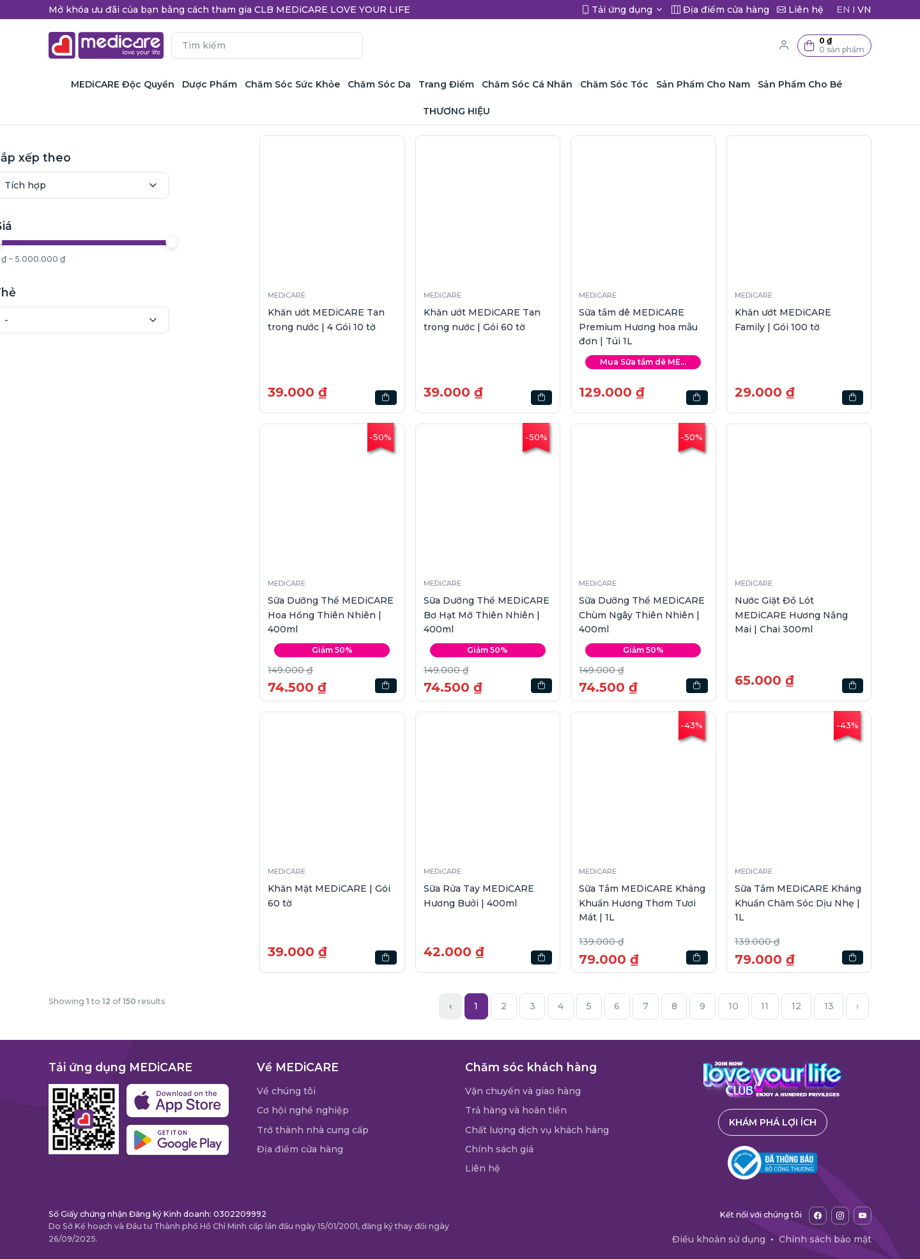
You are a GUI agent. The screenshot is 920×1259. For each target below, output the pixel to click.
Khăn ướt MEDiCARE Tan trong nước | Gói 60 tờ (482, 319)
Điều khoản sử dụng (718, 1239)
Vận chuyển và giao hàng (523, 1091)
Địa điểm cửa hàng (300, 1149)
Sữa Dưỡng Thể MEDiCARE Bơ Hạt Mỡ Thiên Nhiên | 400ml (486, 615)
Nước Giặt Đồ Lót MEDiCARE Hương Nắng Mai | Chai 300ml (791, 615)
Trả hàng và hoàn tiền (516, 1110)
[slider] (56, 242)
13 (829, 1006)
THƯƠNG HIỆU (456, 111)
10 (733, 1006)
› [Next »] (857, 1006)
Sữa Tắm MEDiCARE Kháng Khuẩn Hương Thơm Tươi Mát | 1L (642, 903)
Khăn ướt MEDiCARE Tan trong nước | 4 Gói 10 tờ (326, 319)
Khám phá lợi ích (772, 1122)
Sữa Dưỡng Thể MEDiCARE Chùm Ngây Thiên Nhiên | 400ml (642, 615)
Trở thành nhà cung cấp (313, 1130)
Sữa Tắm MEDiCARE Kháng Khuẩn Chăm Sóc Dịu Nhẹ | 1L (798, 903)
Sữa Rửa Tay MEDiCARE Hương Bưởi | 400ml (479, 895)
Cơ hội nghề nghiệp (303, 1110)
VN (864, 9)
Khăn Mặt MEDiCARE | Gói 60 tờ (329, 895)
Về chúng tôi (286, 1091)
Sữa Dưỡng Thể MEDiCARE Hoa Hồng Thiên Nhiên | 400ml (331, 615)
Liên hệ (482, 1168)
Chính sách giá (499, 1149)
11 (765, 1006)
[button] (834, 45)
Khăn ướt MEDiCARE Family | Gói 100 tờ (783, 319)
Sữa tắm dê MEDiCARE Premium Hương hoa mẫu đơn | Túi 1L (638, 327)
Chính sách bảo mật (825, 1239)
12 (796, 1006)
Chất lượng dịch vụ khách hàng (537, 1130)
